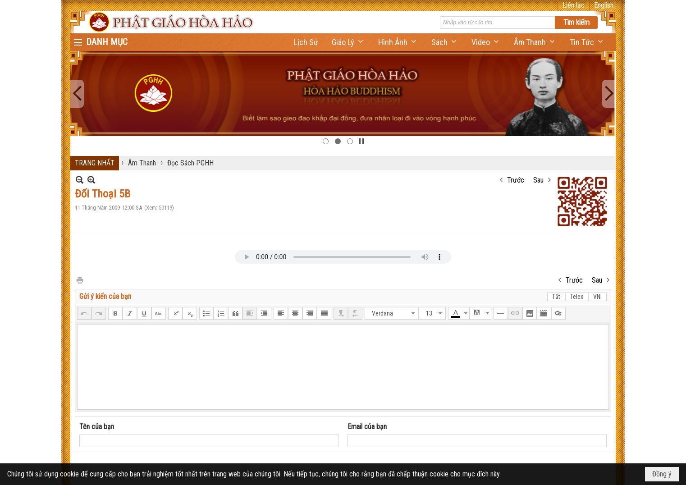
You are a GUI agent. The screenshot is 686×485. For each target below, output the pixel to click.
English (603, 5)
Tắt (556, 296)
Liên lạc (574, 5)
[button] (348, 42)
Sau (538, 180)
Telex (576, 296)
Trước (515, 180)
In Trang (79, 279)
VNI (597, 296)
